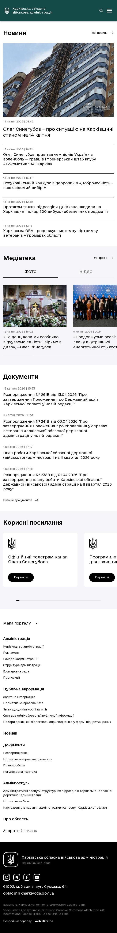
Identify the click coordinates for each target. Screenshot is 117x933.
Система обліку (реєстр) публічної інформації (39, 715)
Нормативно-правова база (23, 703)
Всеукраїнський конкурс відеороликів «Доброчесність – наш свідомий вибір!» (58, 185)
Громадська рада (16, 671)
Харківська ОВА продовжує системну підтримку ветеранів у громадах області (50, 233)
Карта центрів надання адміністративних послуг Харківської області (55, 807)
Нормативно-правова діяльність (28, 759)
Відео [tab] (86, 271)
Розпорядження (15, 753)
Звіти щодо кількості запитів (25, 709)
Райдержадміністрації (20, 659)
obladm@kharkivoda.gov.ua (28, 893)
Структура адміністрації (22, 665)
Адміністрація (16, 639)
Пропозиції (11, 677)
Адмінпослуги (16, 783)
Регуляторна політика (20, 771)
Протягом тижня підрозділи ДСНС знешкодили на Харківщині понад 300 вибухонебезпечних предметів (56, 209)
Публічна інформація (23, 689)
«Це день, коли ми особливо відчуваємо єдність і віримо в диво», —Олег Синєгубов (32, 342)
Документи (14, 745)
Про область (15, 819)
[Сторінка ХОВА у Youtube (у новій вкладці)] (37, 877)
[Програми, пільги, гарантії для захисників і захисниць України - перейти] (102, 577)
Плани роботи (14, 765)
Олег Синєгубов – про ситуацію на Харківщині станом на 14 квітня (58, 131)
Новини (10, 733)
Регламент (11, 652)
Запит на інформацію (19, 697)
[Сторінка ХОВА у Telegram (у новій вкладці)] (16, 877)
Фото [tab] (30, 271)
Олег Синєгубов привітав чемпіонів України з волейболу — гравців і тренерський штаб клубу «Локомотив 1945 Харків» (49, 159)
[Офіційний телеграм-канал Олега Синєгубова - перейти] (21, 577)
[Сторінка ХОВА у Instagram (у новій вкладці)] (6, 877)
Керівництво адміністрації (23, 646)
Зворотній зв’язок (20, 831)
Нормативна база (16, 801)
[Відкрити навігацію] (109, 10)
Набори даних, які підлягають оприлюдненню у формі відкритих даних (57, 722)
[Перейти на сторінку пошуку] (101, 10)
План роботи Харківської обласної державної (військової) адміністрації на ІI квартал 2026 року (51, 455)
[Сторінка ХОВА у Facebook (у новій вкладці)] (26, 877)
